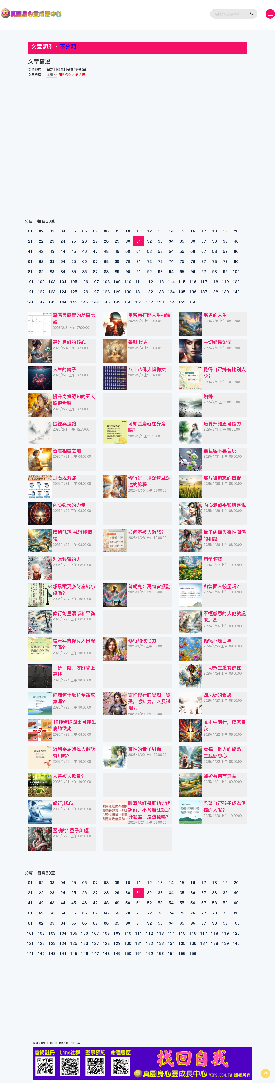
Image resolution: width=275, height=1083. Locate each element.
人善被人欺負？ (69, 776)
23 (52, 241)
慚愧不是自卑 (217, 640)
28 (106, 241)
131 (138, 292)
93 (160, 271)
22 (41, 241)
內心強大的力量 (69, 505)
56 (192, 251)
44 (63, 251)
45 (73, 251)
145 (73, 302)
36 (192, 241)
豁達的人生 (215, 315)
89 (117, 271)
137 (203, 292)
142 (41, 302)
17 (203, 231)
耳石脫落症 (64, 478)
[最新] (50, 69)
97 (203, 271)
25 (73, 241)
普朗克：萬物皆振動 (149, 586)
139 (225, 292)
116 (192, 281)
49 (117, 251)
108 (106, 281)
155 (182, 302)
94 (171, 271)
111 (138, 281)
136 (192, 292)
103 (52, 281)
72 (149, 261)
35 (182, 241)
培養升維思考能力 (222, 423)
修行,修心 (63, 803)
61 (30, 261)
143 (52, 302)
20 (236, 231)
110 (127, 281)
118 (214, 281)
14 (171, 231)
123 (52, 292)
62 (41, 261)
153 (160, 302)
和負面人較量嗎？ (222, 586)
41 (30, 251)
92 (149, 271)
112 (149, 281)
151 (138, 302)
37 (203, 241)
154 (171, 302)
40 (236, 241)
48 (106, 251)
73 (160, 261)
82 (41, 271)
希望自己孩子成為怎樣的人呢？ (224, 806)
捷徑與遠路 (64, 423)
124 (62, 292)
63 (52, 261)
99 (225, 271)
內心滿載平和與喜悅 (224, 505)
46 (84, 251)
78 (214, 261)
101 (30, 281)
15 (182, 231)
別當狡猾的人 (67, 559)
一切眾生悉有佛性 (222, 667)
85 (73, 271)
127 (95, 292)
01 (30, 231)
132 (149, 292)
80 (236, 261)
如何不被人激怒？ (147, 532)
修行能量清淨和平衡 (74, 613)
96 (192, 271)
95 (182, 271)
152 (149, 302)
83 (52, 271)
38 (214, 241)
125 (73, 292)
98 (214, 271)
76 (192, 261)
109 (117, 281)
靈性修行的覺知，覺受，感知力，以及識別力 (149, 702)
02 (41, 231)
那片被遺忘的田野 (222, 478)
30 (127, 241)
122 (41, 292)
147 (95, 302)
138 (214, 292)
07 (95, 231)
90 (127, 271)
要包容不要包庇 (219, 451)
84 (63, 271)
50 (127, 251)
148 (106, 302)
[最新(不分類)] (76, 69)
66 (84, 261)
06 (84, 231)
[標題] (60, 69)
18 (214, 231)
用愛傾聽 (212, 559)
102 (41, 281)
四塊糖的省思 (217, 695)
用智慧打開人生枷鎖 (149, 315)
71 (138, 261)
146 (84, 302)
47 (95, 251)
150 (127, 302)
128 (106, 292)
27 (95, 241)
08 (106, 231)
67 (95, 261)
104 (62, 281)
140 (236, 292)
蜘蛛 (208, 396)
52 (149, 251)
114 (171, 281)
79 (225, 261)
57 (203, 251)
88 (106, 271)
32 (149, 241)
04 (63, 231)
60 (236, 251)
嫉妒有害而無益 (219, 776)
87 (95, 271)
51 (138, 251)
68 (106, 261)
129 (117, 292)
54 (171, 251)
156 (192, 302)
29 (117, 241)
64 (63, 261)
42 (41, 251)
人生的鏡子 (64, 369)
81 (30, 271)
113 (160, 281)
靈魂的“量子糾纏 (71, 830)
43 (52, 251)
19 (225, 231)
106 (84, 281)
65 (73, 261)
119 (225, 281)
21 (30, 241)
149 (117, 302)
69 (117, 261)
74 (171, 261)
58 (214, 251)
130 (127, 292)
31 (138, 241)
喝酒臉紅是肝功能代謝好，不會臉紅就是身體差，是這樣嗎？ (149, 810)
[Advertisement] (98, 93)
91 (138, 271)
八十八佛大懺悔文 (147, 369)
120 (236, 281)
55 (182, 251)
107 (95, 281)
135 (182, 292)
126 (84, 292)
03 (52, 231)
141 (30, 302)
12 (149, 231)
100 (236, 271)
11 (138, 231)
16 (192, 231)
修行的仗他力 (142, 640)
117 (203, 281)
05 (73, 231)
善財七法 (137, 342)
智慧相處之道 (67, 451)
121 (30, 292)
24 (63, 241)
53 (160, 251)
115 (182, 281)
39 (225, 241)
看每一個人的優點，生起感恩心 (224, 752)
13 (160, 231)
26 (84, 241)
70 (127, 261)
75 (182, 261)
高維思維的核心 (69, 342)
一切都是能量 (217, 342)
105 (73, 281)
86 (84, 271)
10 (127, 231)
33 (160, 241)
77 (203, 261)
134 (171, 292)
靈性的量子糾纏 (144, 749)
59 (225, 251)
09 (117, 231)
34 (171, 241)
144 (62, 302)
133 (160, 292)
